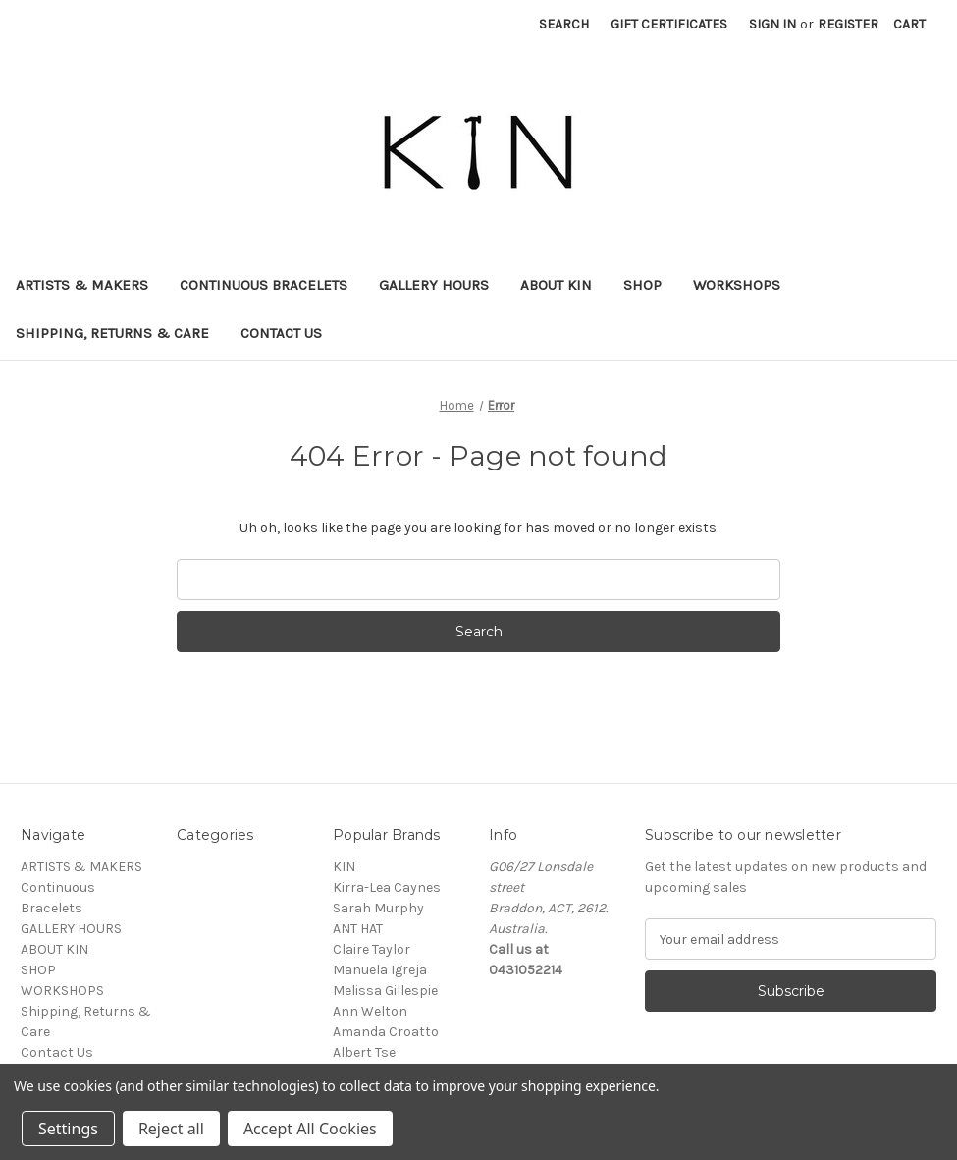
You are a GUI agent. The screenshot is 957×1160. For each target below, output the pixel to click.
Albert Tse (364, 1052)
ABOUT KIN (556, 285)
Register (848, 24)
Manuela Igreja (380, 970)
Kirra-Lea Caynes (387, 887)
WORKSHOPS (736, 285)
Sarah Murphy (378, 908)
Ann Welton (370, 1011)
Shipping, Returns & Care (112, 333)
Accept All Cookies (310, 1128)
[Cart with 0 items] (909, 24)
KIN (344, 866)
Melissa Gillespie (385, 990)
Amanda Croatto (386, 1031)
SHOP (642, 285)
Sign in (772, 24)
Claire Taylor (371, 949)
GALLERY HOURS (434, 285)
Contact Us (281, 333)
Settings (68, 1128)
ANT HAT (358, 928)
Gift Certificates (669, 24)
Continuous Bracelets (263, 285)
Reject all (171, 1128)
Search (564, 24)
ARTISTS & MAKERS (82, 285)
